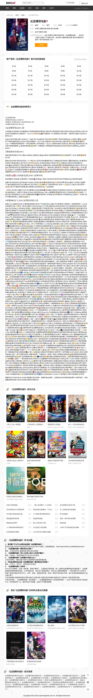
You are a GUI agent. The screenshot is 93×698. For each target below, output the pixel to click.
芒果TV (12, 564)
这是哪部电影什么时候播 (39, 678)
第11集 (13, 76)
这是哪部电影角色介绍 (57, 684)
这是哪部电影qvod (63, 687)
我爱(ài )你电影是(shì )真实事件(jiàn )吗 (19, 122)
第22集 (30, 85)
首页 (7, 8)
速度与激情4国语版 (34, 460)
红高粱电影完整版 (18, 532)
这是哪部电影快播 (48, 687)
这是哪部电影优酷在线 (33, 676)
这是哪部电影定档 (43, 682)
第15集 (79, 76)
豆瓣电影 (8, 580)
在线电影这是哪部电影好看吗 (63, 682)
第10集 (79, 71)
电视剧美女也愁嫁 (54, 424)
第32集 (30, 94)
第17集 (30, 80)
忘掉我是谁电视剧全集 (76, 460)
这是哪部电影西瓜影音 (52, 676)
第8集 (46, 71)
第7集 (30, 71)
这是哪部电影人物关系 (39, 684)
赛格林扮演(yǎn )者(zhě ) (14, 120)
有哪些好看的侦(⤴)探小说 (14, 124)
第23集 (46, 85)
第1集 (14, 66)
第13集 (46, 76)
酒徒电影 (72, 523)
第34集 (62, 94)
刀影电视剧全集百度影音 (15, 661)
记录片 (51, 8)
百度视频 (32, 564)
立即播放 (41, 45)
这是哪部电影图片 (28, 682)
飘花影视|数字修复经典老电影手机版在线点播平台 (22, 546)
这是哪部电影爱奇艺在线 (14, 676)
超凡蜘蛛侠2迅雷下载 (72, 505)
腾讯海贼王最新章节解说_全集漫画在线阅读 (42, 496)
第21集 (13, 85)
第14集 (62, 76)
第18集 (46, 80)
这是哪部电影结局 (71, 680)
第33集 (46, 94)
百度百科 (32, 555)
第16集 (13, 80)
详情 (52, 40)
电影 (14, 8)
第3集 (46, 66)
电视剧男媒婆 (45, 518)
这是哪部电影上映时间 (76, 684)
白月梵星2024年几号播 (76, 625)
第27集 (30, 90)
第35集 (79, 94)
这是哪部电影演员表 (35, 680)
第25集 (79, 85)
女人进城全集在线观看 (72, 510)
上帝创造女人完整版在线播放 (37, 424)
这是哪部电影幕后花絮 (20, 684)
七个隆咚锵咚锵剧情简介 (45, 514)
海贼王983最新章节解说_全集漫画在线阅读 (63, 460)
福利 (43, 8)
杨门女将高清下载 (45, 523)
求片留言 (70, 3)
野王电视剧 (72, 514)
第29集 (62, 90)
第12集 (30, 76)
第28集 (46, 90)
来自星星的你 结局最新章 (18, 510)
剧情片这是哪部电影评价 (53, 680)
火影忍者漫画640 (12, 625)
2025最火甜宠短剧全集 (18, 514)
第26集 (13, 90)
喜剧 (22, 15)
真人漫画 (51, 625)
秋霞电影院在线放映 (34, 661)
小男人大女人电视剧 (13, 424)
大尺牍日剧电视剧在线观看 (36, 625)
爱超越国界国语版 (18, 518)
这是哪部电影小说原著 (59, 678)
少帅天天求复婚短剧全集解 (72, 527)
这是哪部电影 (10, 117)
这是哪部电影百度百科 (70, 676)
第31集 (13, 94)
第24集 (62, 85)
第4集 (63, 66)
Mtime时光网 (9, 569)
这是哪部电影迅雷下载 (13, 687)
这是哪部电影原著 (22, 678)
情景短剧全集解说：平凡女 (45, 510)
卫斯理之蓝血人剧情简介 (15, 460)
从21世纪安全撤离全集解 (45, 532)
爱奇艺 (19, 564)
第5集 (79, 66)
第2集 (30, 66)
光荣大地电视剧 (18, 505)
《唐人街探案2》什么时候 (45, 505)
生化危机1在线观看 (45, 527)
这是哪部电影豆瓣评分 (17, 680)
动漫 (37, 8)
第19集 (62, 80)
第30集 (79, 90)
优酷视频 (26, 564)
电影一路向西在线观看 (72, 518)
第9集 (63, 71)
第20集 (79, 80)
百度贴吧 (8, 560)
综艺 (30, 8)
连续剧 (22, 8)
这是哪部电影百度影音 (31, 687)
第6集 (14, 71)
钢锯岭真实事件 (18, 523)
